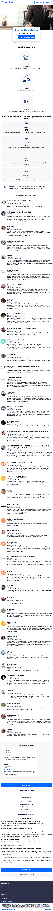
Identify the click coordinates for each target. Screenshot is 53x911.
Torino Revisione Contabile (26, 809)
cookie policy (41, 905)
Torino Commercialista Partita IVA (26, 814)
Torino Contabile (26, 807)
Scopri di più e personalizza (9, 909)
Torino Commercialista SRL (26, 811)
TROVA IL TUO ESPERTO (26, 37)
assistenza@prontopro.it (6, 901)
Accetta (48, 909)
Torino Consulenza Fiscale (26, 804)
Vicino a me (3, 894)
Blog (2, 888)
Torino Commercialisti (26, 802)
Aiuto (2, 886)
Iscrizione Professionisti (43, 2)
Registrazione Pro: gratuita (26, 790)
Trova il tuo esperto (26, 785)
